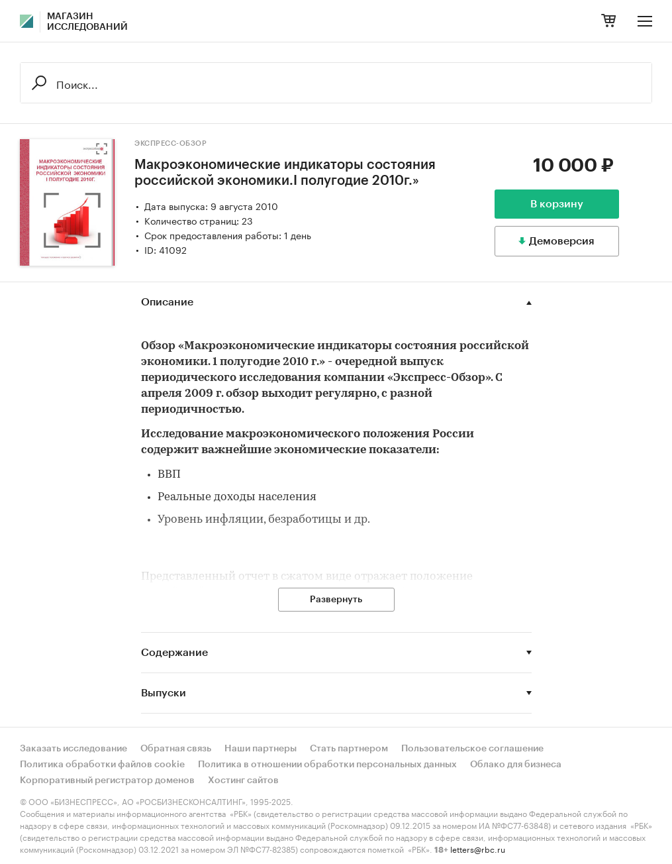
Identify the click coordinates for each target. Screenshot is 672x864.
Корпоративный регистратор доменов (107, 780)
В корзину (556, 204)
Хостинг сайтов (243, 780)
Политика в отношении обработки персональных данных (327, 764)
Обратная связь (175, 748)
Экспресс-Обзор (170, 143)
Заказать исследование (73, 748)
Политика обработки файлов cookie (102, 764)
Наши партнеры (260, 748)
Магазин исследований (87, 22)
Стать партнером (349, 748)
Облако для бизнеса (515, 764)
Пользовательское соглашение (472, 748)
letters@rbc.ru (477, 848)
